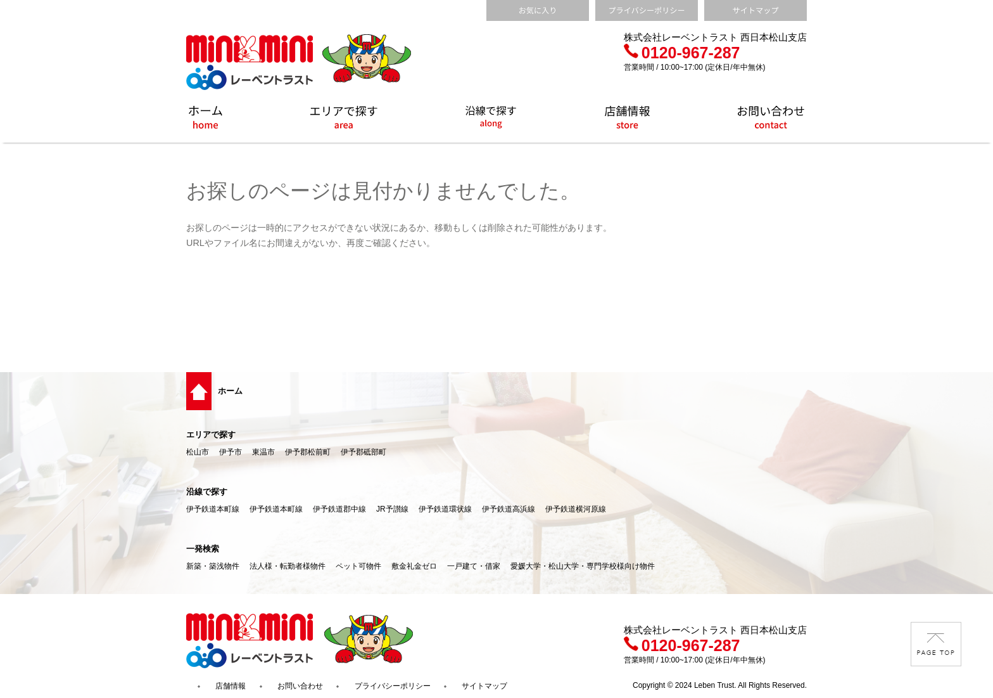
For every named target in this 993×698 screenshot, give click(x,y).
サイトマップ (484, 686)
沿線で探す (206, 491)
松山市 (197, 452)
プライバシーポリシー (393, 686)
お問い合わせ (300, 686)
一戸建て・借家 (473, 566)
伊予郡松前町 (308, 452)
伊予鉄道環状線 (445, 509)
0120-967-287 (682, 52)
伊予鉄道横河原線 (575, 509)
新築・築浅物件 (212, 566)
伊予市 (230, 452)
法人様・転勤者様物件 (288, 566)
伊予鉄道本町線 (212, 509)
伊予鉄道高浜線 (508, 509)
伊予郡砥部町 (363, 452)
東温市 (263, 452)
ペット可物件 (358, 566)
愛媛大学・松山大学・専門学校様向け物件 (582, 566)
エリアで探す (211, 434)
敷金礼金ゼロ (414, 566)
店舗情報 (230, 686)
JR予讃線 (392, 509)
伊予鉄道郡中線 (339, 509)
